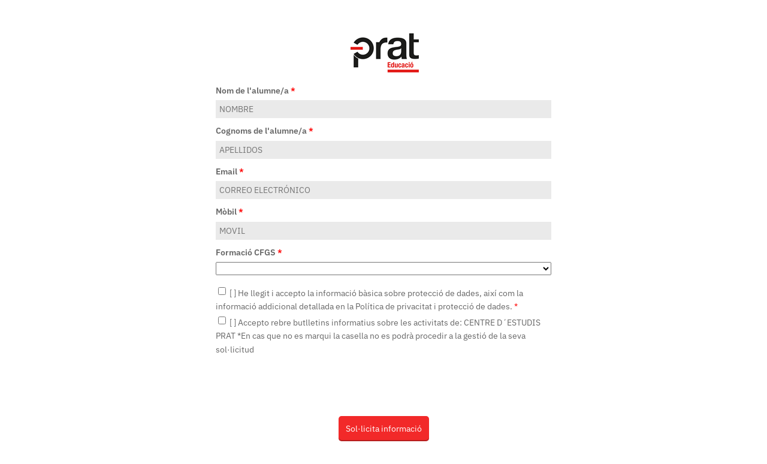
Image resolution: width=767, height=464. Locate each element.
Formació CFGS (249, 252)
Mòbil (229, 211)
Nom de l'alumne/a (255, 90)
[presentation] (307, 385)
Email (230, 171)
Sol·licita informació (384, 428)
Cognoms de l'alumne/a (264, 130)
